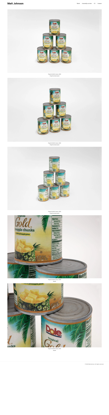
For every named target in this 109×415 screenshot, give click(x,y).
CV (94, 3)
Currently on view (87, 3)
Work (78, 3)
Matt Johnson (15, 3)
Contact (100, 3)
